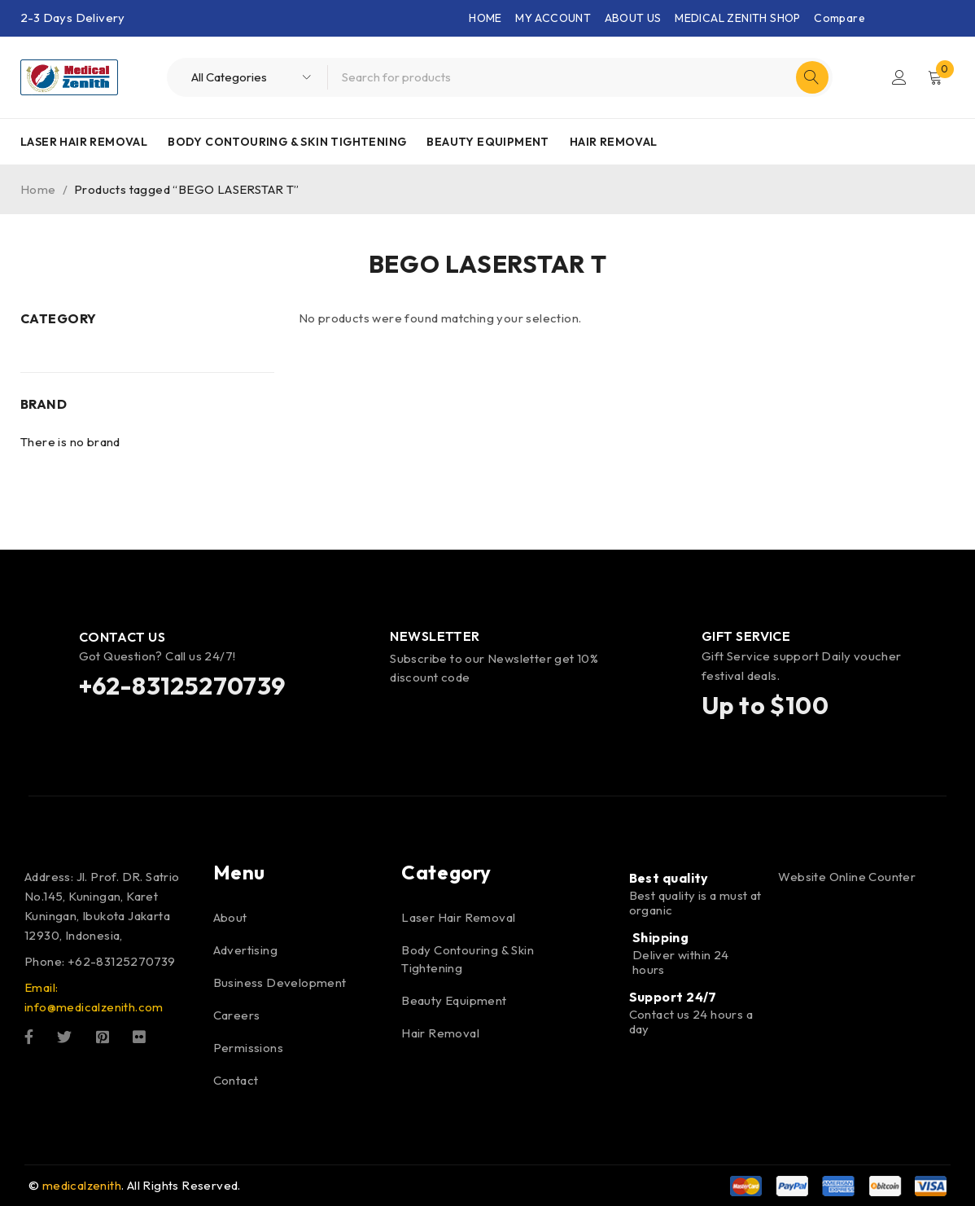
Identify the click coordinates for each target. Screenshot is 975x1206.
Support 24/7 (673, 997)
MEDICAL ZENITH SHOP (738, 18)
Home (38, 189)
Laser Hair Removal (83, 141)
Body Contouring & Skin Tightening (287, 141)
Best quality (669, 878)
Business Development (280, 982)
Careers (236, 1015)
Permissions (248, 1047)
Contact (236, 1080)
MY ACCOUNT (553, 18)
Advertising (245, 950)
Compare (839, 18)
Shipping (660, 937)
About (230, 917)
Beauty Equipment (487, 141)
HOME (485, 18)
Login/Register (899, 77)
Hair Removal (614, 141)
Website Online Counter (847, 876)
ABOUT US (633, 18)
